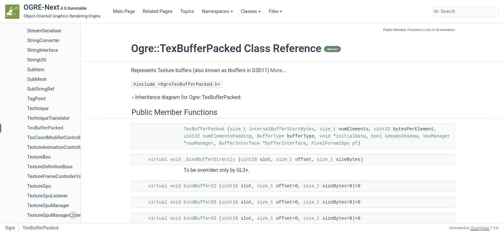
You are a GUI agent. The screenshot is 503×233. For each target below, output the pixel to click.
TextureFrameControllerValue (57, 176)
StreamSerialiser (44, 31)
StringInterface (42, 50)
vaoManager (200, 143)
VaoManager (436, 136)
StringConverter (43, 40)
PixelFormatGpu (330, 143)
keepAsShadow (401, 136)
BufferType (270, 136)
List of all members (440, 30)
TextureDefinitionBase (50, 167)
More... (278, 70)
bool (376, 136)
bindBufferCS (200, 186)
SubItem (35, 69)
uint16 (249, 159)
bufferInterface (285, 143)
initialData (351, 136)
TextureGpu (39, 186)
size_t (238, 129)
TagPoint (36, 99)
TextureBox (38, 157)
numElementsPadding (227, 136)
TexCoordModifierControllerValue (61, 137)
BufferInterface (239, 143)
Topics (187, 11)
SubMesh (37, 79)
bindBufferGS (200, 218)
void (324, 136)
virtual (157, 159)
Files (275, 11)
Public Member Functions (403, 30)
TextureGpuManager (48, 205)
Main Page (124, 11)
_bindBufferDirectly (209, 159)
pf (355, 143)
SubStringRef (40, 89)
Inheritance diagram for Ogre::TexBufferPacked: (186, 97)
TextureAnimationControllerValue (61, 147)
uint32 (382, 129)
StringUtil (36, 60)
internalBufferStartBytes (281, 129)
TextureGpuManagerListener (56, 215)
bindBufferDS (200, 202)
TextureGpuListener (47, 196)
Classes (251, 11)
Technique (38, 108)
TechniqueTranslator (48, 118)
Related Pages (158, 11)
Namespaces (217, 11)
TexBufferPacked (45, 128)
